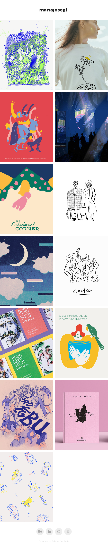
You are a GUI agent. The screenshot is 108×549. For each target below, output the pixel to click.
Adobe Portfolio (60, 540)
